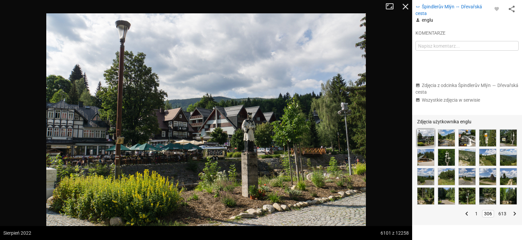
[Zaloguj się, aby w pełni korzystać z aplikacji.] (496, 8)
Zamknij (405, 6)
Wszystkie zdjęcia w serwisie (447, 100)
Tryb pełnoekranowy (392, 6)
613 (502, 213)
